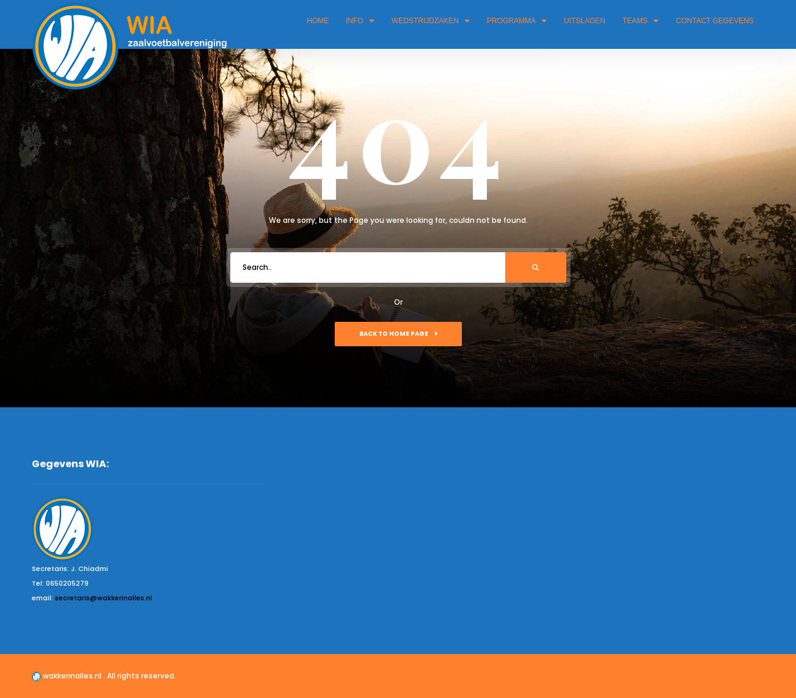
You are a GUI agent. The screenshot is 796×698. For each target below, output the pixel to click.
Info (360, 20)
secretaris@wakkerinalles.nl (103, 598)
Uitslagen (584, 20)
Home (318, 20)
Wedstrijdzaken (431, 20)
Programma (517, 20)
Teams (641, 20)
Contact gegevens (715, 20)
